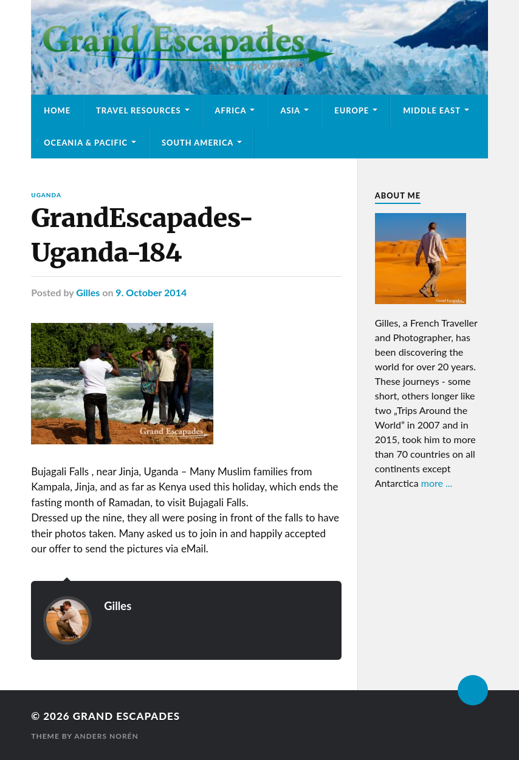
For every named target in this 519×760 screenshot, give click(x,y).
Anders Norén (106, 736)
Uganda (46, 194)
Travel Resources (138, 110)
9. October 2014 (151, 292)
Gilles (88, 292)
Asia (290, 110)
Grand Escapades (126, 716)
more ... (437, 483)
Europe (351, 110)
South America (197, 143)
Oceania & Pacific (86, 143)
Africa (231, 110)
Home (57, 110)
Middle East (432, 110)
